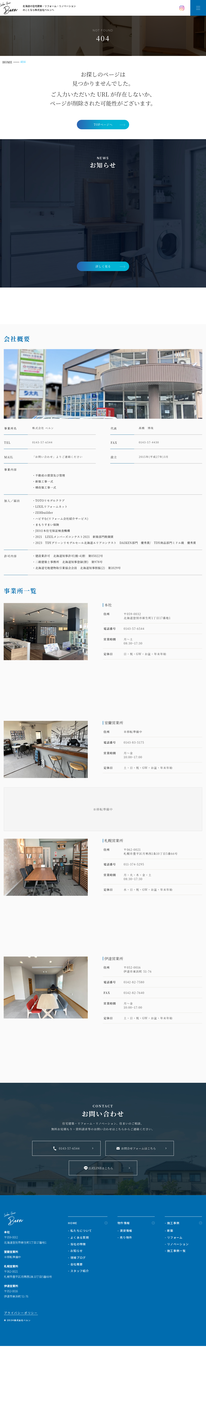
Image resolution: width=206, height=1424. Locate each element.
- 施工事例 (172, 1310)
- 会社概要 (75, 1351)
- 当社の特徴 (77, 1331)
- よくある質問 (78, 1324)
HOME (72, 1310)
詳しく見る (103, 267)
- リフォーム (174, 1324)
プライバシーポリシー (21, 1400)
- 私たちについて (80, 1318)
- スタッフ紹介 (78, 1358)
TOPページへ (103, 124)
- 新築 (169, 1318)
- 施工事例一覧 (175, 1338)
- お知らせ (75, 1338)
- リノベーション (177, 1331)
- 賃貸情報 (124, 1318)
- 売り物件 (124, 1324)
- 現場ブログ (77, 1345)
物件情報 (123, 1310)
